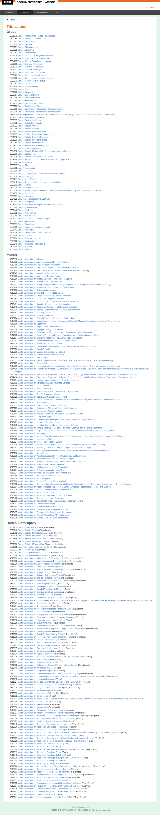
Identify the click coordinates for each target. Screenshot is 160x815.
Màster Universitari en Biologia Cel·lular (34, 572)
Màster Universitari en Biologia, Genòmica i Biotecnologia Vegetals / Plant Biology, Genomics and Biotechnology (64, 284)
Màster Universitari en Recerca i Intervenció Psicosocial (41, 498)
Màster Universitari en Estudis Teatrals (34, 349)
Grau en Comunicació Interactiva (31, 81)
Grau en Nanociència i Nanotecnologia (34, 219)
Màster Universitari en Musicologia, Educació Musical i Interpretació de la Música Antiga (54, 447)
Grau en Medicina (25, 210)
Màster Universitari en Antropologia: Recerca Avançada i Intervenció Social (49, 268)
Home (12, 20)
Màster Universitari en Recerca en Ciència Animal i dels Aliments (45, 724)
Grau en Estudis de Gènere (29, 148)
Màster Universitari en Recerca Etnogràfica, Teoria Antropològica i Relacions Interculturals (55, 766)
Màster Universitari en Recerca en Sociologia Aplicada (40, 763)
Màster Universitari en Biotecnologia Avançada (37, 290)
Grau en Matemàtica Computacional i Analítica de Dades (41, 204)
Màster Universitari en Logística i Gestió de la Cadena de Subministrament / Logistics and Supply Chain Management (66, 431)
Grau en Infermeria (26, 196)
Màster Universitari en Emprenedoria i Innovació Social (40, 327)
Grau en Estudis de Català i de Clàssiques (36, 533)
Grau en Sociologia (26, 241)
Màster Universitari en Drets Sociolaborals (35, 315)
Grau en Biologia (25, 44)
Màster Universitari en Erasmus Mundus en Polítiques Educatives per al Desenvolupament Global (58, 335)
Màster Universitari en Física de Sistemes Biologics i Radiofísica (45, 643)
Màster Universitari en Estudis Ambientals (35, 623)
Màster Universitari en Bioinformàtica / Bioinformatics (40, 282)
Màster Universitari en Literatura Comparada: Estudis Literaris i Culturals (48, 425)
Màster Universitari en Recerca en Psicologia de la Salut (41, 755)
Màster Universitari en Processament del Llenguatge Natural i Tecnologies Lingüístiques (54, 716)
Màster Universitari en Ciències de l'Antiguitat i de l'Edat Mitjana (44, 598)
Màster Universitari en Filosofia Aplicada (34, 363)
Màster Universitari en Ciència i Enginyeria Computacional (42, 586)
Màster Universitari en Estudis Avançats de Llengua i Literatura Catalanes (48, 341)
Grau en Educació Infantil (28, 95)
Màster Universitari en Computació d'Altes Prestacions (40, 603)
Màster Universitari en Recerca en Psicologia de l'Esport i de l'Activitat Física (50, 758)
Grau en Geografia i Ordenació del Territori (36, 547)
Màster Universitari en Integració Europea (35, 417)
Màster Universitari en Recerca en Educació (36, 492)
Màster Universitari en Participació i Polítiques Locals (40, 710)
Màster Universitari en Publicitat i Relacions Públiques (40, 721)
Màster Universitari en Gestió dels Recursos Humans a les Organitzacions (48, 391)
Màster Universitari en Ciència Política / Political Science (41, 293)
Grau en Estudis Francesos (29, 154)
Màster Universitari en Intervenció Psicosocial (37, 679)
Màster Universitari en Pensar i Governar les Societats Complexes (45, 713)
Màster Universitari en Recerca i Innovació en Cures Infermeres (44, 769)
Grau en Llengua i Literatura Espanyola (34, 555)
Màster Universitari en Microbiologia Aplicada (36, 439)
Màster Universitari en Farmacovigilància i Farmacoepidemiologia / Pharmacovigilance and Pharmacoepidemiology (65, 360)
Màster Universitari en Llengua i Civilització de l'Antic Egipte (43, 687)
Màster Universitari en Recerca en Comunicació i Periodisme (43, 727)
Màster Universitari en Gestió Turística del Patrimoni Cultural (43, 405)
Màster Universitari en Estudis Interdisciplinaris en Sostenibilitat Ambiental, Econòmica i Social (57, 346)
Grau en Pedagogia (26, 221)
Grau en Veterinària (26, 249)
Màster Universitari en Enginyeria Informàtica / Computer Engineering (47, 617)
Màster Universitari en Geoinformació (33, 386)
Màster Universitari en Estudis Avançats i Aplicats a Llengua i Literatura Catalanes (52, 628)
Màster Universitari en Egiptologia (32, 324)
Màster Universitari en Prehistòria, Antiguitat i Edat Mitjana (42, 470)
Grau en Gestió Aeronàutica (29, 179)
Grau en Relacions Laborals (29, 238)
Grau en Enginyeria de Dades (30, 106)
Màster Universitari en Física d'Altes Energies (37, 640)
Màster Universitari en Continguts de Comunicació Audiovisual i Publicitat (48, 301)
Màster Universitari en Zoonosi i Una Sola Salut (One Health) (43, 518)
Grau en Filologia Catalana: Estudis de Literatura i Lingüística (43, 160)
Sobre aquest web (82, 807)
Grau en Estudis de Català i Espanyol (33, 145)
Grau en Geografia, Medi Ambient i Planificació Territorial (41, 174)
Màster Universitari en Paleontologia (33, 704)
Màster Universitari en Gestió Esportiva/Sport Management (42, 397)
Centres (9, 12)
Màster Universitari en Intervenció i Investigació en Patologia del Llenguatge (49, 673)
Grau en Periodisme (26, 224)
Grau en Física (24, 165)
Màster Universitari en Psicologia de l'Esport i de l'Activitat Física (44, 473)
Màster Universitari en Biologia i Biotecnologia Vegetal (40, 575)
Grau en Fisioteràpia (26, 168)
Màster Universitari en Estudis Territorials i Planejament (41, 355)
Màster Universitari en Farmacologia (33, 358)
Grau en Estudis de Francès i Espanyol (34, 541)
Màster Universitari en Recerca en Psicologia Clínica (40, 752)
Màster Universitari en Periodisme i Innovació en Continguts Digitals (46, 459)
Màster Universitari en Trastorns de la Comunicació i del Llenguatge (46, 512)
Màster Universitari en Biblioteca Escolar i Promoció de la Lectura (45, 279)
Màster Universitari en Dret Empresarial (34, 313)
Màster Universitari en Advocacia (31, 259)
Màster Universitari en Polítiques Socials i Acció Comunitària (43, 467)
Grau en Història (24, 185)
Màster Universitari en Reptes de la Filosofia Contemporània (43, 777)
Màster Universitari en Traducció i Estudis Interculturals (41, 506)
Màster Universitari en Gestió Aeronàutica (35, 388)
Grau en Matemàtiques (27, 207)
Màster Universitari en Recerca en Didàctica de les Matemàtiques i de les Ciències (52, 741)
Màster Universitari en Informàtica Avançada (36, 668)
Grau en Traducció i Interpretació (31, 244)
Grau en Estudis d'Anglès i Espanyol (33, 137)
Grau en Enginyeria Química (29, 120)
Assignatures (42, 12)
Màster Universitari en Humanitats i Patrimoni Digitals (40, 411)
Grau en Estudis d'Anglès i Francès (32, 140)
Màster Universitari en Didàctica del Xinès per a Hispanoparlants (44, 304)
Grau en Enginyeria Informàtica (31, 117)
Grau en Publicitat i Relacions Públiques (34, 233)
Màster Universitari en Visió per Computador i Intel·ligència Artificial (46, 797)
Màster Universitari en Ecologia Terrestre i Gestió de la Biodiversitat (46, 318)
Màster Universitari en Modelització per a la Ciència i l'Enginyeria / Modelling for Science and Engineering (61, 445)
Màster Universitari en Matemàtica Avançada (36, 690)
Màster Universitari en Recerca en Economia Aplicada (40, 744)
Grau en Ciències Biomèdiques (31, 67)
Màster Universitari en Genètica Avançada (35, 651)
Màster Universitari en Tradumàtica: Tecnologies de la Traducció (44, 509)
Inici (72, 807)
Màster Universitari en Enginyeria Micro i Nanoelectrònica (42, 620)
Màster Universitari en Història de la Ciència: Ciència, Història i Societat (47, 408)
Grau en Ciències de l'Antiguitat (31, 70)
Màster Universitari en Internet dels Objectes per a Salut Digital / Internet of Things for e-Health (57, 419)
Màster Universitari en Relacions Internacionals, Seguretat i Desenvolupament (50, 501)
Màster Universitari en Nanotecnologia (34, 696)
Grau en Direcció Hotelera (29, 86)
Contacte (151, 7)
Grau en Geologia (25, 176)
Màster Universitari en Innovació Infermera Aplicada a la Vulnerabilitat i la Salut (50, 414)
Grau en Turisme (25, 247)
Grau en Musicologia (26, 216)
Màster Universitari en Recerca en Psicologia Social (39, 761)
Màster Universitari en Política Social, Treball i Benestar (41, 464)
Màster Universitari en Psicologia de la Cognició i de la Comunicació (46, 718)
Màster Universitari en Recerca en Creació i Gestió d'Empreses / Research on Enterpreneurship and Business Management (69, 732)
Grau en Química (25, 235)
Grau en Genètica (25, 171)
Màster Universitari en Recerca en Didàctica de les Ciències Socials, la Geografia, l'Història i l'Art (58, 738)
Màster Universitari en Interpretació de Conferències (39, 422)
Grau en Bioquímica (26, 50)
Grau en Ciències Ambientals (30, 64)
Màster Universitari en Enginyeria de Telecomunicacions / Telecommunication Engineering (55, 332)
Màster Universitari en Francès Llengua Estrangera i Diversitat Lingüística (48, 380)
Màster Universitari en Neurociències (33, 453)
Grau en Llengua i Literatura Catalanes (34, 553)
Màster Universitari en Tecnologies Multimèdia (37, 780)
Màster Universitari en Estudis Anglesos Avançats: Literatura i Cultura (47, 626)
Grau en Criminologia (26, 84)
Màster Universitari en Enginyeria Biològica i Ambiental (40, 329)
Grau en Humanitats (26, 193)
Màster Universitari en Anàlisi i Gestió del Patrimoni (39, 265)
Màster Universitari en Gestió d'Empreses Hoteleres (39, 394)
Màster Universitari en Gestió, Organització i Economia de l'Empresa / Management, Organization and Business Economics (69, 400)
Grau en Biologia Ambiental (29, 47)
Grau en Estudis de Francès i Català (33, 536)
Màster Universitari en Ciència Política (34, 595)
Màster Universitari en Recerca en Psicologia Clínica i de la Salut (45, 495)
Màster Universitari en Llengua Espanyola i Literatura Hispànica (44, 685)
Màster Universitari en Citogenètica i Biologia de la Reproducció (44, 296)
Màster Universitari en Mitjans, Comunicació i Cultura (40, 442)
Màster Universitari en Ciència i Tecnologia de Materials (41, 589)
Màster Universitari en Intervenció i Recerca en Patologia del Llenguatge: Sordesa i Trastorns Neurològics (62, 676)
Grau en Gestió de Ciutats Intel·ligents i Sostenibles (39, 182)
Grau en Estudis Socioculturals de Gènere (35, 157)
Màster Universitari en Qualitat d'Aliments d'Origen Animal (42, 481)
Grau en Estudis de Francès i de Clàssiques (36, 539)
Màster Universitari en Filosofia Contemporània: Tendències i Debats (46, 637)
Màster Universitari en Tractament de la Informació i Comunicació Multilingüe (50, 783)
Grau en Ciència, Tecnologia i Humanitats (35, 61)
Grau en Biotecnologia (27, 53)
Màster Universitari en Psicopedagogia (34, 478)
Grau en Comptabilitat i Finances (31, 72)
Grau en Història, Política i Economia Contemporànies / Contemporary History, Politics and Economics (60, 190)
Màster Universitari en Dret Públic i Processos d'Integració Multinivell (46, 609)
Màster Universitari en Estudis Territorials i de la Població (41, 352)
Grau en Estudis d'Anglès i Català (32, 131)
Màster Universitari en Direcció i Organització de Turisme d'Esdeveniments (49, 310)
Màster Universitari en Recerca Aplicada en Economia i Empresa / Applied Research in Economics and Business (64, 487)
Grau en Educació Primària (29, 98)
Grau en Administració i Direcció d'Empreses (36, 36)
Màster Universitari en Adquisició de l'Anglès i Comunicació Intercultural (48, 558)
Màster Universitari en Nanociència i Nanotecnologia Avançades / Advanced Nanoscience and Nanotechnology (64, 450)
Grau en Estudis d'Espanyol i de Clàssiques (36, 544)
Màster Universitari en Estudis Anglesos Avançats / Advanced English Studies (50, 338)
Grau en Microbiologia (27, 213)
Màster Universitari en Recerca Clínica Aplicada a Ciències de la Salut (47, 490)
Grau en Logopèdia (26, 202)
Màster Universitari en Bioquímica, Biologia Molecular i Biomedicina (46, 287)
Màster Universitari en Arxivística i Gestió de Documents (41, 276)
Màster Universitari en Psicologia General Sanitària (39, 476)
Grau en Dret (23, 89)
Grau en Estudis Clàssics (28, 530)
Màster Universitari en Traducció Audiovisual (36, 504)
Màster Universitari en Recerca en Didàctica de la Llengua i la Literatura (48, 735)
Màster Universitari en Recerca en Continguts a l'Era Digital (43, 730)
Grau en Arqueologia (26, 41)
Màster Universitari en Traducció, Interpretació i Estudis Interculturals (46, 789)
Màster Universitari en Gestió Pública (33, 402)
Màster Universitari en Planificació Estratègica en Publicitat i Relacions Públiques (51, 462)
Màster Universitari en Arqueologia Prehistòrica (37, 273)
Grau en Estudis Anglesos (28, 126)
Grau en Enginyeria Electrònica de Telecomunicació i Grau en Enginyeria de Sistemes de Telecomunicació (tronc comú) (65, 115)
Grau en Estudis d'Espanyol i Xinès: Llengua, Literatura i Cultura (44, 151)
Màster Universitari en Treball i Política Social (37, 794)
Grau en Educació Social (28, 100)
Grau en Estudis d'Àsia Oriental (31, 143)
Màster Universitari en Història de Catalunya (36, 662)
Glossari (59, 12)
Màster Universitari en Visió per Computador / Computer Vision (44, 515)
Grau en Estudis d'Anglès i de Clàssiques (35, 134)
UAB (8, 2)
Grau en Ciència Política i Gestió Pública (35, 58)
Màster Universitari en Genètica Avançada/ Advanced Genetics (44, 383)
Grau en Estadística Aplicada (30, 123)
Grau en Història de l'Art (28, 188)
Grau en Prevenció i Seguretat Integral (34, 227)
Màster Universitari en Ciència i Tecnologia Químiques (40, 592)
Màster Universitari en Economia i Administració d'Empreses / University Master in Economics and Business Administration (69, 321)
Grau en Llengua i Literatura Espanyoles (34, 199)
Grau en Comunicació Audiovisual (32, 75)
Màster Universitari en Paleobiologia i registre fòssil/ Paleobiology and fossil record (52, 456)
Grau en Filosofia (25, 162)
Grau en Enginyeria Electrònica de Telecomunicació (39, 112)
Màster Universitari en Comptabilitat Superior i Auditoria (41, 298)
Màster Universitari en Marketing (31, 433)
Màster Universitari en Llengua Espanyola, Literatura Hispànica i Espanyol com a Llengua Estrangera (60, 428)
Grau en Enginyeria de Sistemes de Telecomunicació (40, 109)
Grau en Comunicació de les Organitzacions (36, 78)
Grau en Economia (25, 92)
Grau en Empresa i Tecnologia (30, 103)
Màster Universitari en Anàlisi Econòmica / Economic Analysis (43, 262)
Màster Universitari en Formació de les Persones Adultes (41, 645)
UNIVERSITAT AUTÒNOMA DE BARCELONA (73, 810)
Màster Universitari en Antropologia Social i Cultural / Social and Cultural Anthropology (53, 270)
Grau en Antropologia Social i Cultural (33, 39)
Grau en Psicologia (26, 230)
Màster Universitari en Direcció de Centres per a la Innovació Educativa (47, 307)
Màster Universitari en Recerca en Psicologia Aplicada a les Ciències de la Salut (51, 749)
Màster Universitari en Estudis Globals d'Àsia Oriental (40, 343)
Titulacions (25, 12)
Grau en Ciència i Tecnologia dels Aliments (35, 55)
